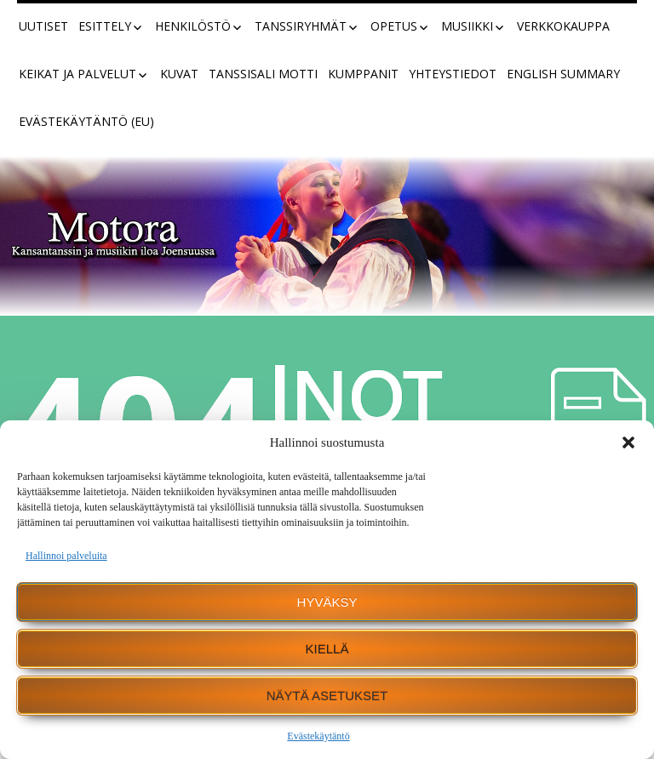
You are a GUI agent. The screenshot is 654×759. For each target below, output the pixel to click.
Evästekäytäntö (318, 736)
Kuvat (179, 74)
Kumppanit (363, 74)
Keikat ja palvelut (77, 74)
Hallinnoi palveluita (66, 556)
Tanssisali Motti (263, 74)
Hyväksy (327, 602)
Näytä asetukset (327, 695)
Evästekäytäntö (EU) (86, 121)
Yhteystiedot (452, 74)
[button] (628, 442)
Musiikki (467, 26)
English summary (563, 74)
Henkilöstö (193, 26)
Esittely (104, 26)
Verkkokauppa (563, 26)
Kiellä (327, 649)
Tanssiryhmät (301, 26)
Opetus (393, 26)
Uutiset (43, 26)
